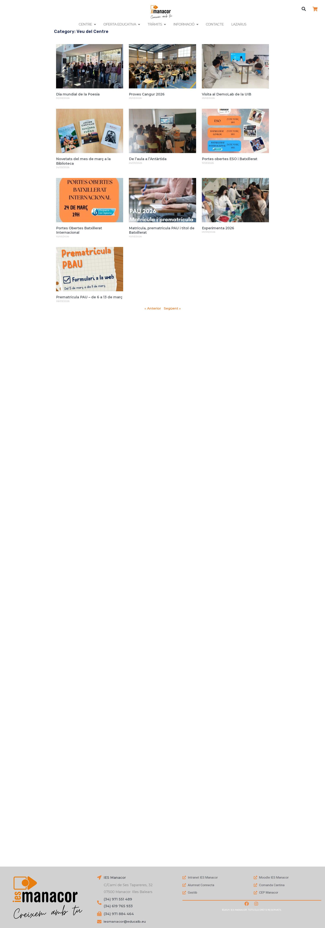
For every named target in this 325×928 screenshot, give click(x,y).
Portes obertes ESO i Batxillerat (229, 159)
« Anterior (152, 308)
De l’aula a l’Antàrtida (147, 159)
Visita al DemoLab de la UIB (226, 94)
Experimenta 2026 (218, 228)
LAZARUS (238, 24)
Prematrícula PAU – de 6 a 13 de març (89, 297)
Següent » (172, 308)
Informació (185, 24)
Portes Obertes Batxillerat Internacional (79, 230)
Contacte (215, 24)
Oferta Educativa (121, 24)
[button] (304, 9)
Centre (87, 24)
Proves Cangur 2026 (147, 94)
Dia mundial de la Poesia (78, 94)
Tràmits (156, 24)
